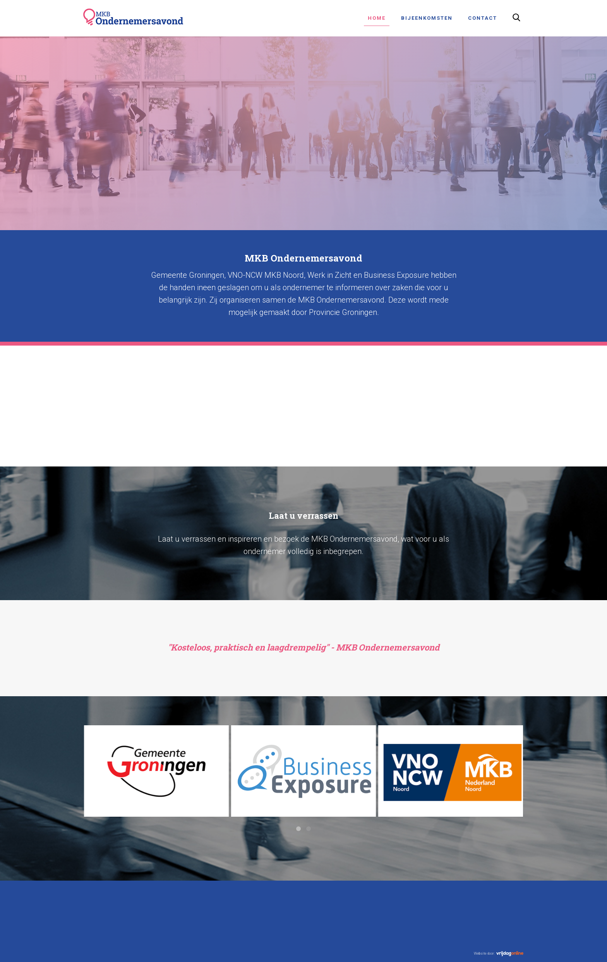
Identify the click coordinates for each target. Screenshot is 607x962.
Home (377, 18)
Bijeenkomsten (427, 18)
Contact (482, 18)
